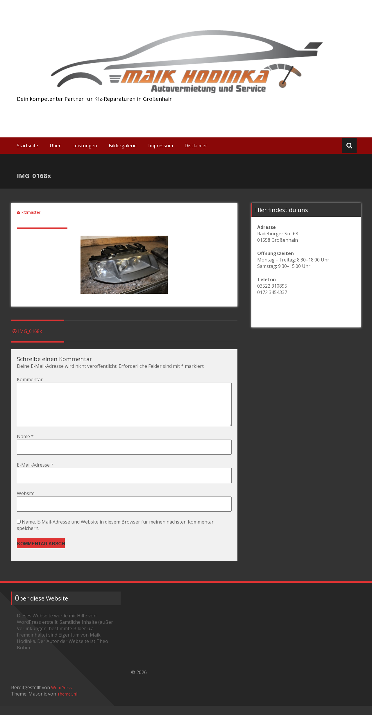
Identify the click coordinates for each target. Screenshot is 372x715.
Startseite (27, 145)
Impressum (160, 145)
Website (26, 502)
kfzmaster (31, 212)
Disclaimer (196, 145)
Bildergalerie (123, 145)
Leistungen (84, 145)
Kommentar (30, 379)
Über (55, 145)
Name (25, 445)
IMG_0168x (26, 331)
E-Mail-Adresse (35, 474)
